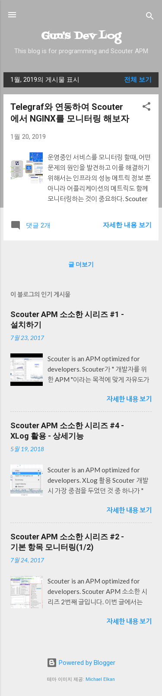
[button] (146, 108)
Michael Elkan (100, 679)
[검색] (150, 17)
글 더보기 (81, 264)
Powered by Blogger (81, 663)
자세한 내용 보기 (127, 225)
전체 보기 (138, 79)
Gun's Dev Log (81, 36)
